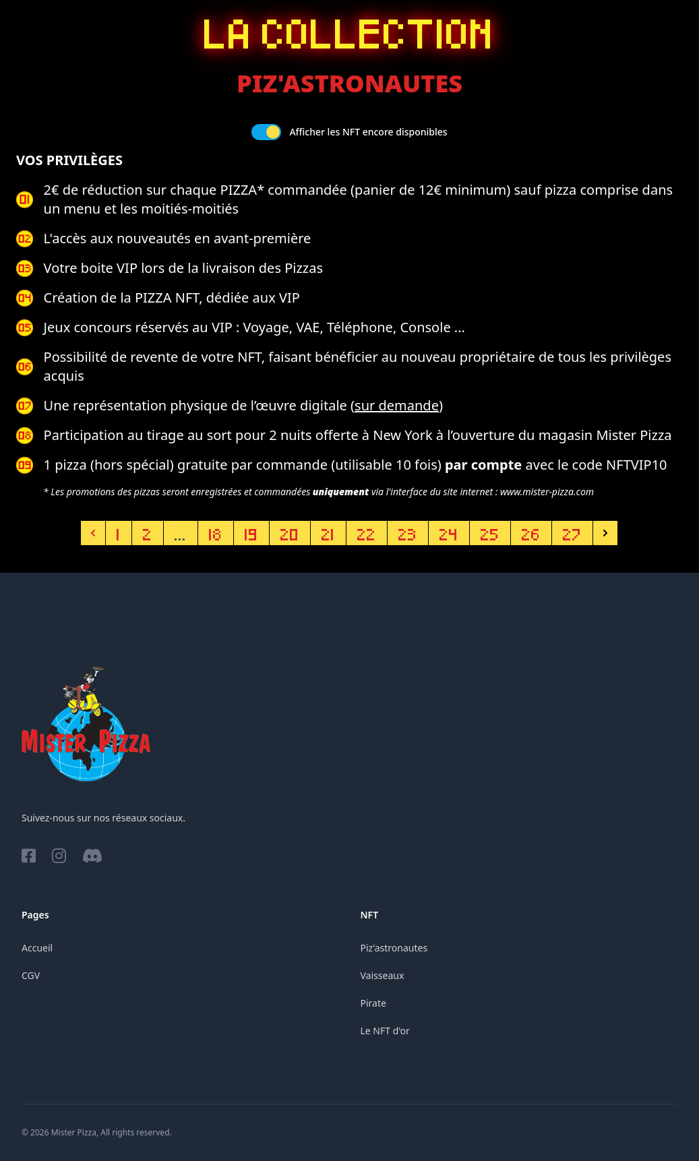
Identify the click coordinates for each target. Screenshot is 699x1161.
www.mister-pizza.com (547, 491)
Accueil (37, 947)
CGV (31, 975)
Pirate (373, 1003)
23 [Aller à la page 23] (407, 533)
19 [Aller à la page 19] (251, 533)
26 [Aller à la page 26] (531, 533)
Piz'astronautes (394, 947)
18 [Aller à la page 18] (215, 533)
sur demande (397, 405)
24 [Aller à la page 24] (448, 533)
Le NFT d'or (385, 1030)
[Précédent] (93, 533)
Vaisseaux (382, 975)
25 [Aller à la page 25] (490, 533)
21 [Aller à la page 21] (328, 533)
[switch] (266, 132)
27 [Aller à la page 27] (572, 533)
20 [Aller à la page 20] (289, 533)
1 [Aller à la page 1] (119, 533)
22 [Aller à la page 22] (366, 533)
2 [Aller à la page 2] (147, 533)
